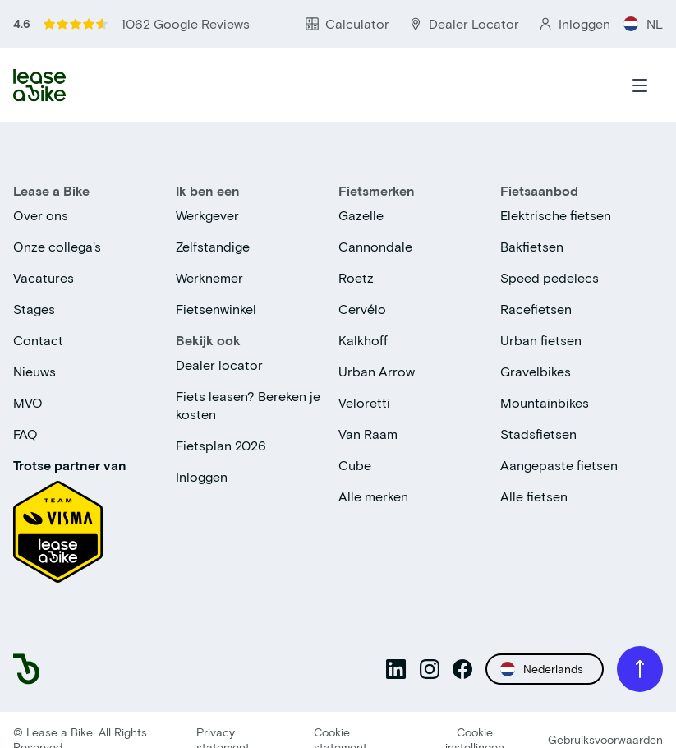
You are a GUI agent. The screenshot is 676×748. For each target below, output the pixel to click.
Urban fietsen (541, 340)
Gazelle (361, 215)
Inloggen (202, 476)
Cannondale (375, 246)
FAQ (25, 433)
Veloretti (364, 402)
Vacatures (43, 277)
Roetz (356, 277)
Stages (34, 308)
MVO (28, 402)
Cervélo (362, 308)
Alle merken (373, 496)
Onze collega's (57, 246)
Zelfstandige (213, 246)
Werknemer (209, 277)
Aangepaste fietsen (559, 465)
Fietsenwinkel (216, 308)
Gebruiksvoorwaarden (605, 739)
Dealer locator (219, 364)
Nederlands (541, 669)
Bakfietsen (531, 246)
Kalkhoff (363, 340)
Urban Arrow (376, 371)
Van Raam (368, 433)
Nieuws (34, 371)
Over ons (40, 215)
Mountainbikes (544, 402)
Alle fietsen (534, 496)
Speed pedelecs (549, 277)
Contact (38, 340)
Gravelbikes (535, 371)
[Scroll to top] (640, 669)
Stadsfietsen (538, 433)
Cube (354, 465)
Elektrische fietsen (555, 215)
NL (643, 23)
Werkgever (207, 215)
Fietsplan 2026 (221, 445)
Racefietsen (536, 308)
